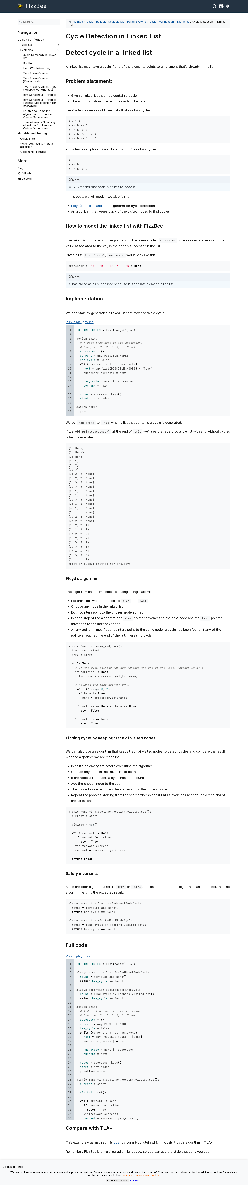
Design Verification (31, 39)
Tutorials (26, 44)
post (117, 1142)
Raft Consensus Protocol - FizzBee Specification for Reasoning (40, 102)
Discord (27, 178)
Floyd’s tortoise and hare (90, 206)
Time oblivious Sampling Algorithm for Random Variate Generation (39, 125)
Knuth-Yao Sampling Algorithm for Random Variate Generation (38, 114)
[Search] (39, 22)
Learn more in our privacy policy (140, 1175)
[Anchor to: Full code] (92, 945)
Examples (26, 49)
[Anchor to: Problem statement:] (117, 81)
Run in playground (80, 322)
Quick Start (27, 138)
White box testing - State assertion (36, 145)
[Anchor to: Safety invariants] (102, 874)
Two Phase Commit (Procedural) (35, 80)
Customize (136, 1180)
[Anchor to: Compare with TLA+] (117, 1128)
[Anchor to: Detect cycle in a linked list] (157, 52)
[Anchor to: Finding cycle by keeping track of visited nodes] (160, 738)
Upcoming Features (33, 151)
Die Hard (29, 63)
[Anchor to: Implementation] (108, 299)
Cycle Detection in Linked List (39, 56)
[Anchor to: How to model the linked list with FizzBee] (168, 226)
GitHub (26, 173)
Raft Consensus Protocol (39, 94)
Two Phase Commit (35, 73)
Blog (20, 168)
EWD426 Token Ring (37, 68)
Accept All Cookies (117, 1180)
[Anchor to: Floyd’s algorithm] (103, 579)
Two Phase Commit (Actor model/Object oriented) (40, 88)
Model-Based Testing (32, 133)
